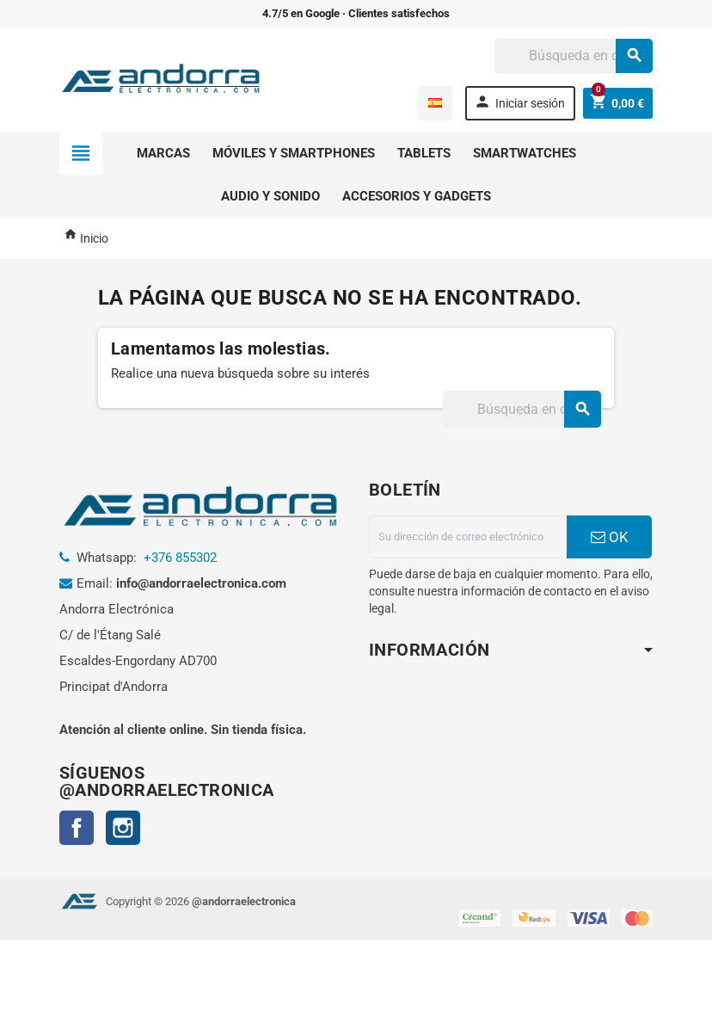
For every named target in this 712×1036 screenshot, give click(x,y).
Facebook (76, 828)
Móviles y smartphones (293, 153)
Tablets (424, 153)
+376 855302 (180, 557)
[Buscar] (573, 56)
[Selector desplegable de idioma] (435, 103)
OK (610, 537)
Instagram (123, 828)
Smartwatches (524, 153)
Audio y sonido (270, 196)
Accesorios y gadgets (416, 196)
